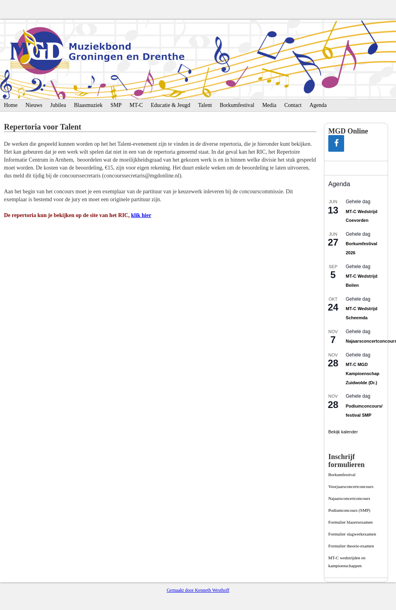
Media (269, 105)
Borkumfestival (237, 105)
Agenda (318, 105)
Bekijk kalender (343, 431)
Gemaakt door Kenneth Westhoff (198, 590)
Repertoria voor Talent (42, 126)
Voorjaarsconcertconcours (350, 486)
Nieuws (33, 105)
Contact (293, 105)
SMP (116, 105)
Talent (205, 105)
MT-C (136, 105)
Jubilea (58, 105)
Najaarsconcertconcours (349, 498)
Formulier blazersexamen (350, 522)
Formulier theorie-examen (351, 545)
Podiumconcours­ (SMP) (349, 510)
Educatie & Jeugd (170, 105)
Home (10, 105)
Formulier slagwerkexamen (352, 534)
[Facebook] (336, 143)
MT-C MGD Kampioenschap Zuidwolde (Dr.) (362, 373)
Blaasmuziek (88, 105)
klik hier (141, 215)
